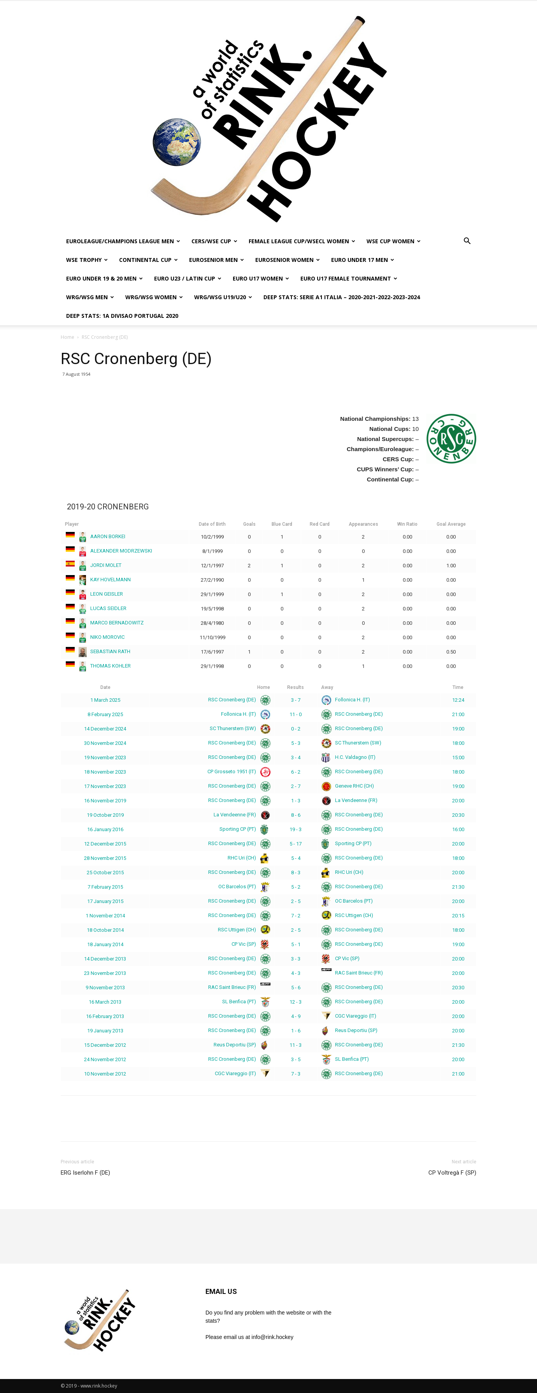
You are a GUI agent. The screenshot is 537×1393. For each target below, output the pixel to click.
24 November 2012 (105, 1059)
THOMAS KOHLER (98, 666)
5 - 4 (295, 858)
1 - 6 (295, 1031)
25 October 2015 (105, 872)
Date (105, 687)
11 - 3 (296, 1045)
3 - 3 (295, 959)
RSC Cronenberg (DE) (237, 700)
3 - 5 (295, 1059)
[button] (467, 242)
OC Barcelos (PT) (242, 886)
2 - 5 (295, 901)
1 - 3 (295, 801)
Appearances (363, 524)
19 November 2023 (105, 757)
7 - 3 (295, 1074)
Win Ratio (407, 524)
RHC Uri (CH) (247, 858)
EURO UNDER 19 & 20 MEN (104, 278)
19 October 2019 (105, 815)
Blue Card (282, 524)
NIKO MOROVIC (95, 637)
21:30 (458, 887)
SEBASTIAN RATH (97, 651)
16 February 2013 (105, 1016)
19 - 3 (296, 829)
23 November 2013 (105, 973)
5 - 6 (295, 987)
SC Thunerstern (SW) (238, 728)
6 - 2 (295, 772)
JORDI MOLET (93, 565)
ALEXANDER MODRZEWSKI (108, 551)
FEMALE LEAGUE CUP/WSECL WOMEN (302, 241)
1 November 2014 (105, 916)
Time (458, 687)
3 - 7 (295, 700)
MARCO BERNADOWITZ (104, 623)
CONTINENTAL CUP (148, 259)
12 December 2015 (105, 844)
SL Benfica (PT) (244, 1001)
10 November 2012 (105, 1074)
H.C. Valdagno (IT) (348, 757)
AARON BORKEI (95, 536)
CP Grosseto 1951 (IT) (237, 771)
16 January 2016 (105, 829)
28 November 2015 (105, 858)
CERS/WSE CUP (214, 241)
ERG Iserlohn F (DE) (85, 1172)
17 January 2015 (105, 901)
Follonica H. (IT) (345, 700)
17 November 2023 (105, 786)
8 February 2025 (105, 714)
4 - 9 (295, 1016)
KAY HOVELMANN (98, 579)
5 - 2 (295, 887)
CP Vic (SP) (249, 944)
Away (327, 687)
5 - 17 (296, 844)
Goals (249, 524)
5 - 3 (295, 743)
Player (72, 524)
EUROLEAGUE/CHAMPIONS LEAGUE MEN (123, 241)
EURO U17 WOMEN (261, 278)
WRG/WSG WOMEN (154, 297)
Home (67, 337)
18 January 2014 (105, 944)
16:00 (458, 829)
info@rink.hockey (272, 1337)
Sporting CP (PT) (243, 829)
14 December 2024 (105, 729)
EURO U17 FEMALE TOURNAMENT (348, 278)
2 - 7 (295, 786)
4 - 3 (295, 973)
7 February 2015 (105, 887)
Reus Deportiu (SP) (349, 1030)
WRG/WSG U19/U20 (223, 297)
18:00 (458, 743)
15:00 (458, 757)
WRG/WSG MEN (90, 297)
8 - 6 (295, 815)
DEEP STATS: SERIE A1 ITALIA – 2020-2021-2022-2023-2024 (341, 297)
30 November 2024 (105, 743)
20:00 (458, 801)
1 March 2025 (105, 700)
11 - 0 (296, 714)
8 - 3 (295, 872)
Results (295, 687)
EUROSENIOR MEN (216, 259)
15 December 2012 (105, 1045)
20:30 (458, 815)
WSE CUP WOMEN (394, 241)
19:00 (458, 729)
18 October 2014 (105, 930)
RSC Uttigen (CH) (347, 915)
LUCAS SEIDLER (95, 608)
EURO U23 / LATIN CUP (187, 278)
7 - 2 (295, 916)
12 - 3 (296, 1002)
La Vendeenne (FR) (349, 800)
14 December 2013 (105, 959)
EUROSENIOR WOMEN (287, 259)
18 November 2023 (105, 772)
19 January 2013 (105, 1031)
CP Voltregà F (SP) (452, 1172)
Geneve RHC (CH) (347, 786)
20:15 (458, 916)
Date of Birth (212, 524)
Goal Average (451, 524)
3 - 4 (295, 757)
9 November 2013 (105, 987)
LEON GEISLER (94, 594)
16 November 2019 (105, 801)
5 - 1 (295, 944)
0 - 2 (295, 729)
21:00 (458, 714)
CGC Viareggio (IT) (349, 1016)
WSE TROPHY (87, 259)
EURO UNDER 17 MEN (362, 259)
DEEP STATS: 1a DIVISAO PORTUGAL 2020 (122, 315)
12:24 (458, 700)
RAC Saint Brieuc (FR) (352, 973)
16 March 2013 (105, 1002)
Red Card (320, 524)
